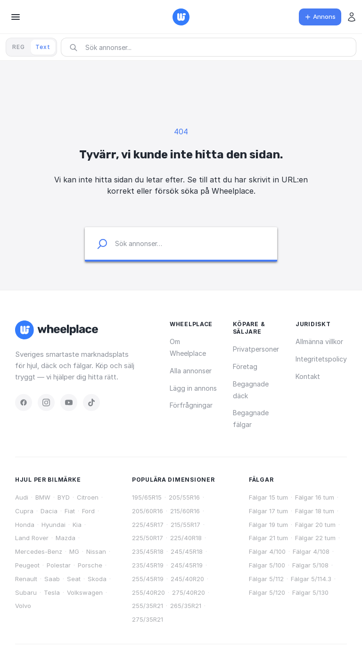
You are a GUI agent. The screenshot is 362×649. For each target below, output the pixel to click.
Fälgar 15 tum (268, 497)
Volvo (23, 605)
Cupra (24, 511)
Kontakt (308, 376)
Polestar (59, 565)
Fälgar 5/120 (267, 592)
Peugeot (27, 565)
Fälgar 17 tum (268, 511)
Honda (24, 524)
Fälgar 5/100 (267, 565)
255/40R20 (148, 592)
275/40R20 (188, 592)
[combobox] (212, 47)
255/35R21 (147, 605)
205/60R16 (147, 511)
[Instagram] (46, 402)
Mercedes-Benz (38, 551)
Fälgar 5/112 (266, 579)
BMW (42, 497)
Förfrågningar (191, 405)
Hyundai (53, 524)
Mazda (65, 538)
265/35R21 (185, 605)
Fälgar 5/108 (310, 565)
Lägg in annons (193, 388)
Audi (21, 497)
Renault (26, 579)
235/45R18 (148, 551)
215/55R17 (185, 524)
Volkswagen (85, 592)
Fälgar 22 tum (315, 538)
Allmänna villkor (319, 341)
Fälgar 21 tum (268, 538)
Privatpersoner (256, 349)
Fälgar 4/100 (267, 551)
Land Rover (32, 538)
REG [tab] (18, 46)
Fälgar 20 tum (315, 524)
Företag (245, 366)
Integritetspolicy (321, 359)
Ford (88, 511)
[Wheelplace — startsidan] (181, 16)
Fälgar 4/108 (311, 551)
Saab (52, 579)
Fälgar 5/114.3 (311, 579)
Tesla (52, 592)
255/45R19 (148, 579)
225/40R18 (186, 538)
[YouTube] (68, 402)
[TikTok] (91, 402)
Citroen (88, 497)
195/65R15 (147, 497)
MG (74, 551)
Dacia (49, 511)
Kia (77, 524)
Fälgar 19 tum (268, 524)
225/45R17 (148, 524)
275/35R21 (147, 619)
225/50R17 (147, 538)
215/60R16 (185, 511)
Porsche (90, 565)
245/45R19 (187, 565)
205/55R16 (184, 497)
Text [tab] (42, 46)
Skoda (97, 579)
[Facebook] (23, 402)
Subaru (26, 592)
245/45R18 (187, 551)
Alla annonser (191, 371)
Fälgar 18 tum (314, 511)
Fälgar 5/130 (310, 592)
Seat (74, 579)
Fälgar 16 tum (314, 497)
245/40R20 (187, 579)
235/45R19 (148, 565)
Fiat (70, 511)
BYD (64, 497)
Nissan (96, 551)
